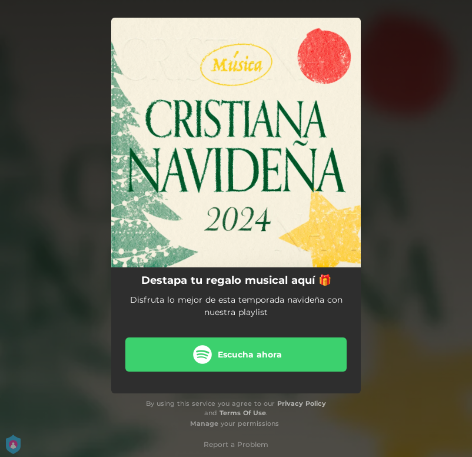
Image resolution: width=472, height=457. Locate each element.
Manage (204, 423)
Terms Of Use (243, 413)
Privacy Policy (301, 403)
